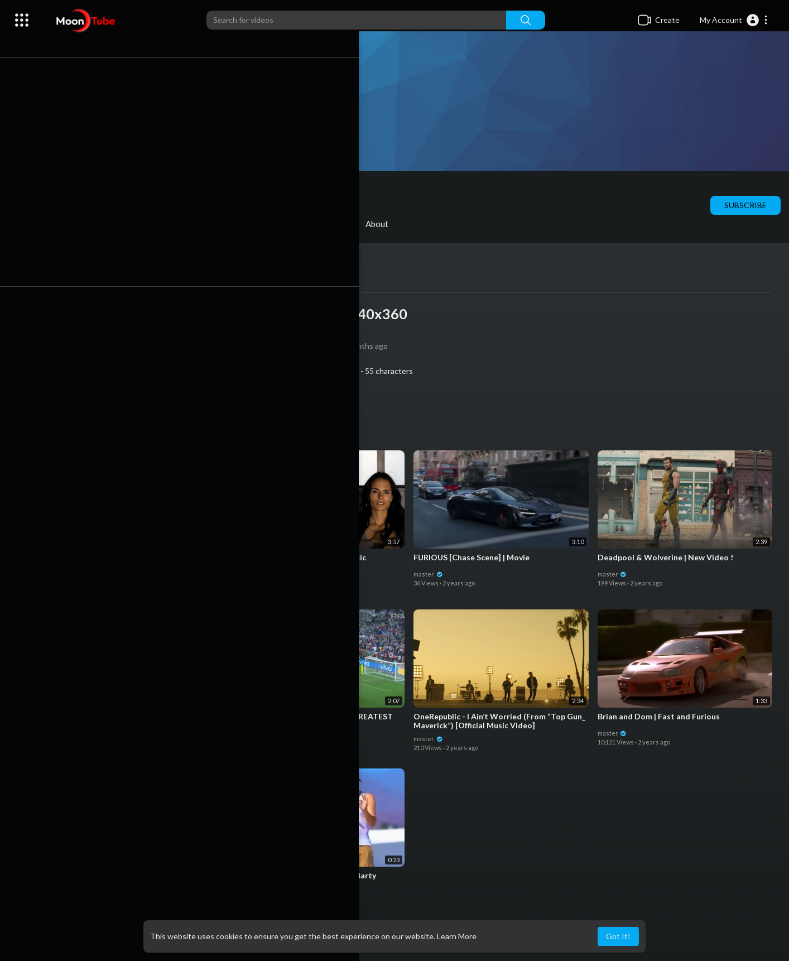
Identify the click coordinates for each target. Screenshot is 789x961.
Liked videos (263, 224)
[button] (734, 20)
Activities (334, 224)
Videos (80, 224)
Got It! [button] (618, 936)
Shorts (198, 224)
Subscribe (745, 205)
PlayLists (139, 224)
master (143, 189)
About (392, 224)
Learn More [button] (457, 936)
